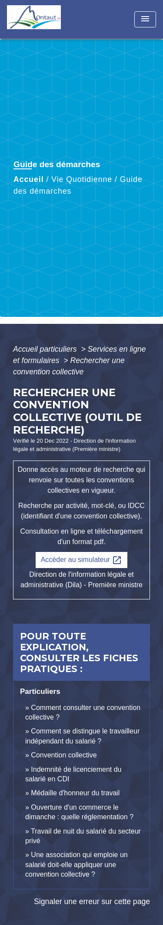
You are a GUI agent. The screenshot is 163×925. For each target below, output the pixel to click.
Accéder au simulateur (82, 560)
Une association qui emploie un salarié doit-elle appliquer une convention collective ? (76, 864)
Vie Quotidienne (81, 179)
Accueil (28, 179)
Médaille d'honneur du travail (75, 793)
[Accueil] (39, 19)
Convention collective (63, 755)
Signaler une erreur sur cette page (92, 901)
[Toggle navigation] (145, 19)
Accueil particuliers (46, 349)
